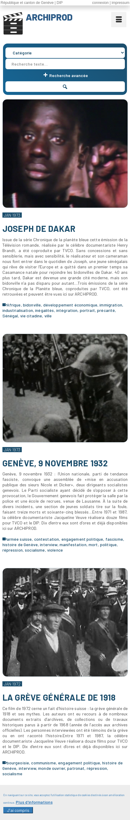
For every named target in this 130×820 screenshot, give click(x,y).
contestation (46, 539)
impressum (120, 3)
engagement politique (82, 539)
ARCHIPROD (49, 17)
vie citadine (31, 315)
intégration (67, 310)
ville (48, 315)
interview (48, 544)
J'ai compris (18, 810)
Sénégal (10, 315)
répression (12, 550)
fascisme (114, 539)
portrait (87, 310)
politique (108, 544)
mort (93, 544)
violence (55, 550)
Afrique (14, 304)
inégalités (44, 310)
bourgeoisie (18, 762)
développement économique (70, 304)
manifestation (73, 544)
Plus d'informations (34, 802)
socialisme (35, 550)
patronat (75, 768)
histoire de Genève (20, 544)
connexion (100, 3)
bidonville (32, 304)
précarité (106, 310)
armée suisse (19, 539)
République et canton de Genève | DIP (32, 3)
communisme (43, 762)
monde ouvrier (51, 768)
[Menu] (118, 19)
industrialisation (17, 310)
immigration (110, 304)
